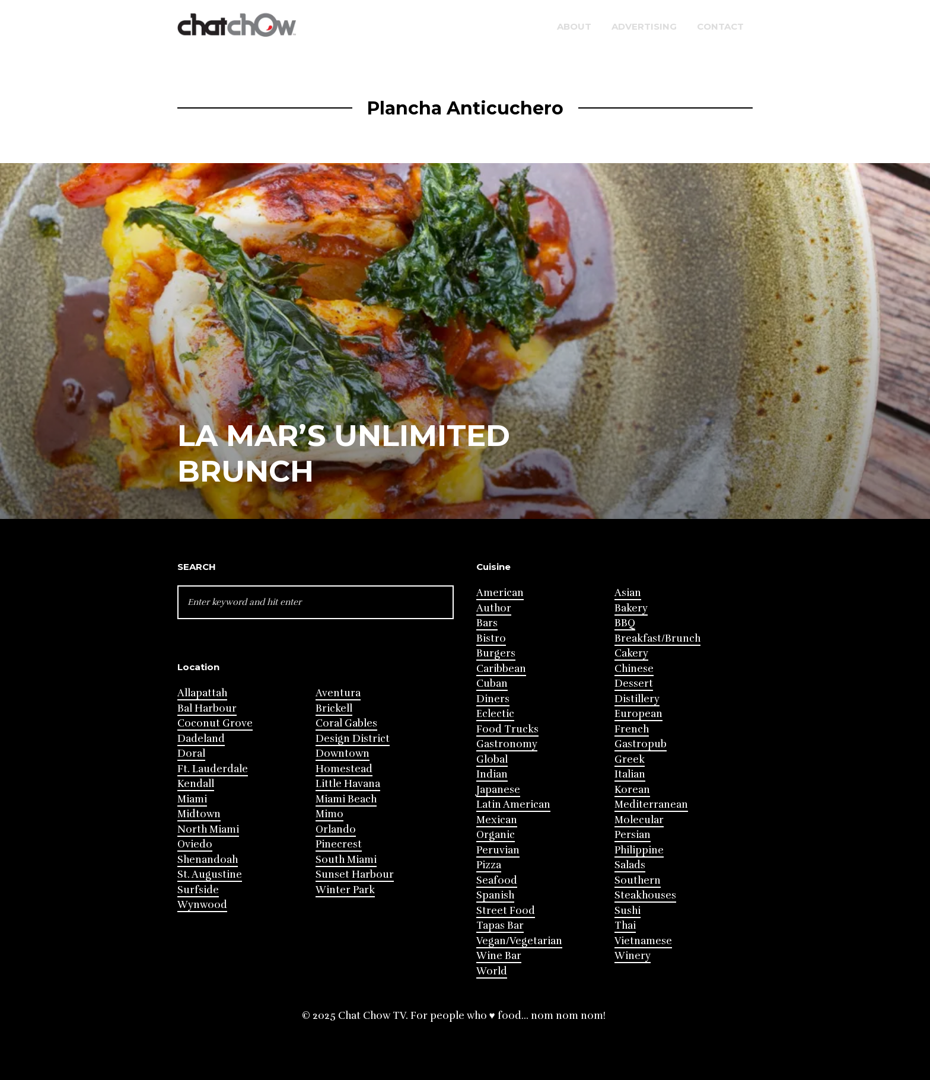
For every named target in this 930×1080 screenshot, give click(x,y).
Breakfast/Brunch (657, 638)
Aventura (338, 693)
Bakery (631, 608)
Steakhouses (645, 895)
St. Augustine (209, 874)
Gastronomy (506, 744)
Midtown (199, 814)
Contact (720, 26)
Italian (629, 774)
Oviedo (194, 844)
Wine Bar (498, 956)
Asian (627, 593)
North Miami (208, 829)
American (500, 593)
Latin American (513, 804)
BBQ (624, 623)
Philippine (639, 850)
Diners (492, 699)
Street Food (505, 910)
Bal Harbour (207, 708)
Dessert (633, 683)
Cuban (492, 683)
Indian (492, 774)
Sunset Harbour (355, 874)
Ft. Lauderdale (212, 769)
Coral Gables (346, 723)
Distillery (637, 699)
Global (492, 759)
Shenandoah (207, 859)
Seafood (496, 880)
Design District (353, 738)
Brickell (334, 708)
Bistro (491, 638)
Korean (632, 789)
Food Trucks (507, 729)
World (491, 971)
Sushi (627, 910)
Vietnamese (643, 941)
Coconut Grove (215, 723)
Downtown (343, 753)
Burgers (495, 653)
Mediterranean (651, 804)
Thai (625, 925)
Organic (495, 835)
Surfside (198, 890)
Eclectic (495, 714)
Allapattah (202, 693)
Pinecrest (339, 844)
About (574, 26)
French (631, 729)
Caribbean (501, 668)
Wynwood (202, 905)
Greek (629, 759)
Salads (629, 865)
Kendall (195, 784)
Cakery (631, 653)
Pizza (488, 865)
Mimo (329, 814)
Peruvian (498, 850)
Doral (191, 753)
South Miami (346, 859)
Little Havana (348, 784)
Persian (632, 835)
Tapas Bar (500, 925)
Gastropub (640, 744)
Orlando (336, 829)
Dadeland (201, 738)
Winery (632, 956)
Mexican (496, 820)
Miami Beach (346, 799)
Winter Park (345, 890)
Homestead (344, 769)
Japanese (498, 789)
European (638, 714)
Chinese (634, 668)
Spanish (495, 895)
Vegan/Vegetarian (519, 941)
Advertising (644, 26)
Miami (192, 799)
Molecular (639, 820)
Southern (637, 880)
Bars (487, 623)
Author (493, 608)
